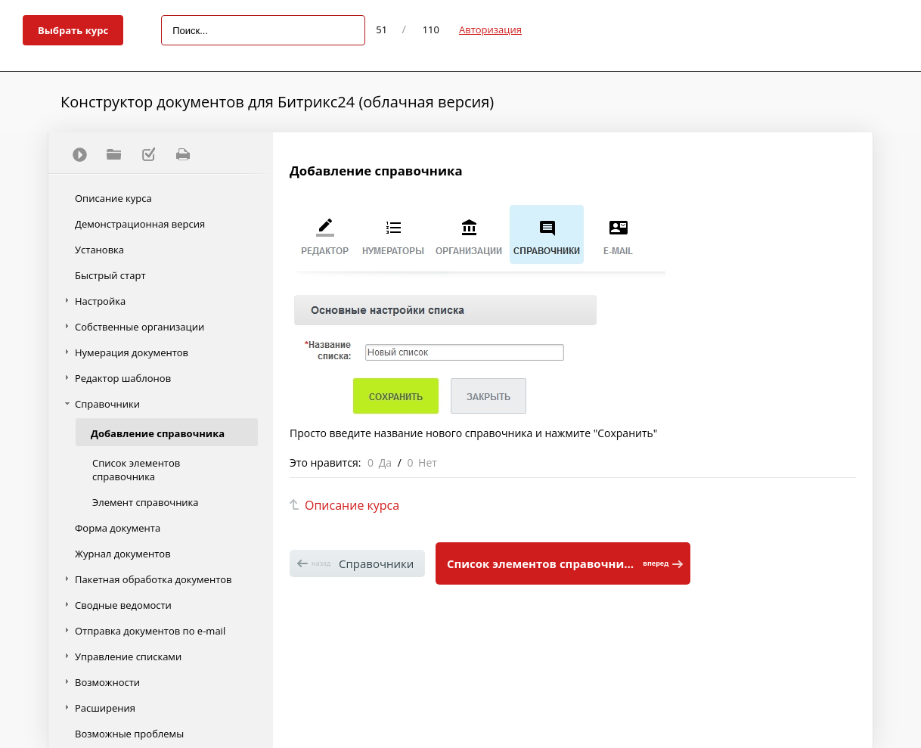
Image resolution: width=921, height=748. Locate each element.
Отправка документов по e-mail (150, 631)
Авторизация (490, 29)
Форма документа (117, 528)
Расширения (105, 708)
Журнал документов (123, 553)
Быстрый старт (110, 275)
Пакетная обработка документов (153, 579)
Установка (99, 249)
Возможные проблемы (129, 733)
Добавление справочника (158, 433)
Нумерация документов (131, 352)
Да (385, 462)
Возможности (107, 682)
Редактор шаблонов (123, 378)
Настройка (100, 301)
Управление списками (128, 656)
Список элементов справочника (136, 469)
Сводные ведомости (123, 605)
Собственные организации (139, 327)
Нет (427, 462)
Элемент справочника (145, 502)
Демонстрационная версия (140, 224)
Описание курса (113, 198)
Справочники (107, 404)
